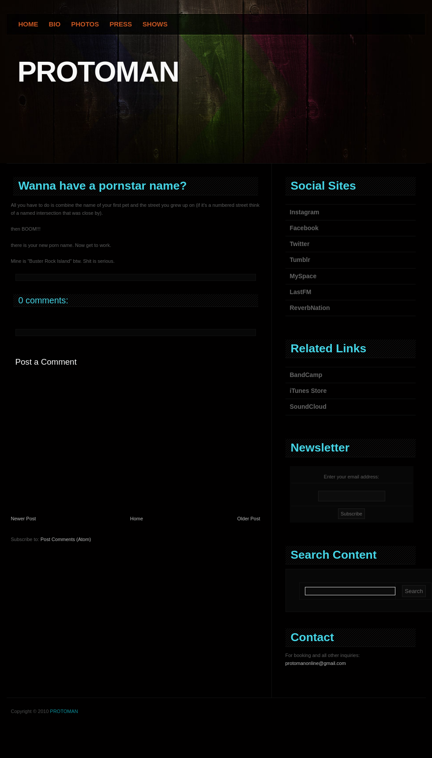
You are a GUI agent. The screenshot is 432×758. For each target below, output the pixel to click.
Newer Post (23, 518)
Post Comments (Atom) (66, 539)
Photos (85, 24)
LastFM (301, 291)
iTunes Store (308, 390)
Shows (155, 24)
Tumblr (300, 259)
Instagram (304, 212)
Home (28, 24)
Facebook (304, 228)
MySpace (303, 276)
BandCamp (306, 374)
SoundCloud (308, 406)
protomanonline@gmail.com (315, 663)
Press (120, 24)
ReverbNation (310, 307)
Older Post (248, 518)
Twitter (300, 243)
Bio (55, 24)
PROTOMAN (98, 72)
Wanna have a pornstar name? (103, 185)
